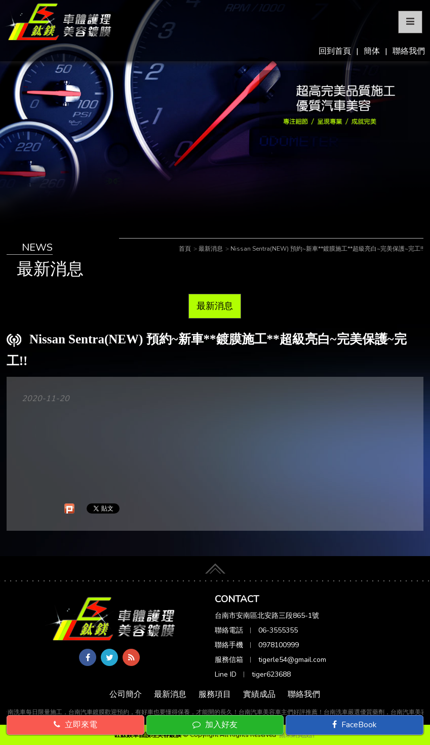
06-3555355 (278, 630)
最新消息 (215, 306)
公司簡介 (125, 694)
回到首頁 (335, 51)
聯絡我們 (409, 51)
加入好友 (215, 724)
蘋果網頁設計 (297, 735)
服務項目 (215, 694)
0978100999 (278, 645)
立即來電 (75, 724)
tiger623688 (271, 674)
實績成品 (259, 694)
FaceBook (354, 724)
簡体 (372, 51)
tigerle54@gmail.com (292, 659)
